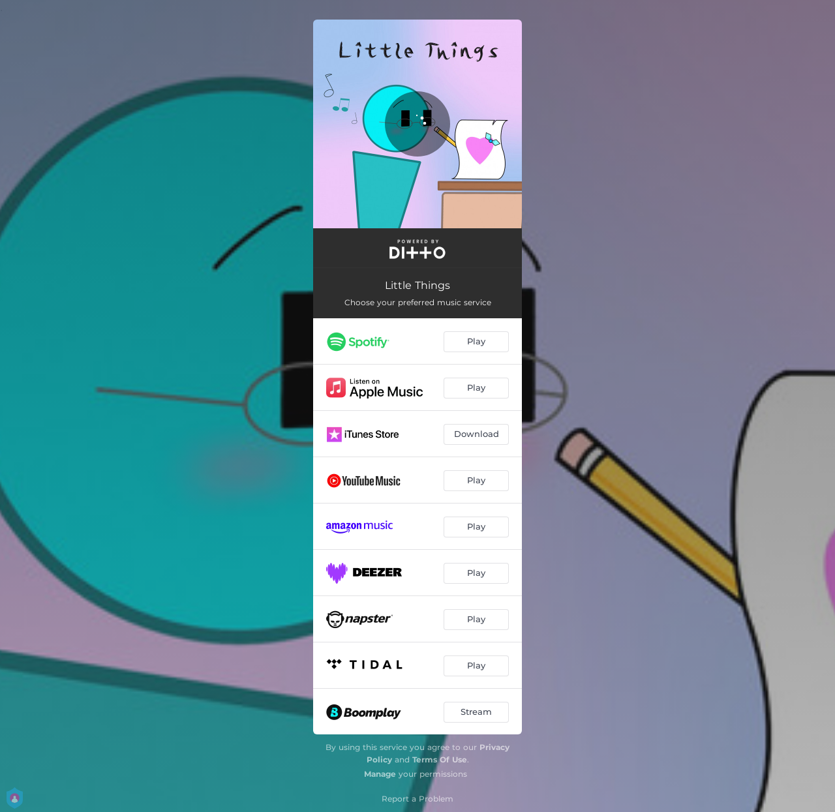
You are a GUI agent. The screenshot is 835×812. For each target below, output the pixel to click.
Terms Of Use (439, 759)
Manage (380, 774)
